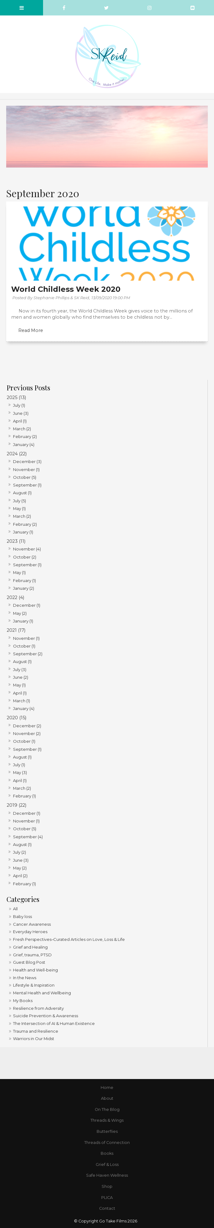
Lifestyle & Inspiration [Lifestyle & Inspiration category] (34, 985)
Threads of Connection (107, 1142)
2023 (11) (16, 541)
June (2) (20, 677)
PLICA (107, 1197)
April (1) (20, 421)
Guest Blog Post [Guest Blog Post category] (29, 962)
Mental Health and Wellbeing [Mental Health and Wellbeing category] (42, 992)
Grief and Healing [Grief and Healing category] (30, 947)
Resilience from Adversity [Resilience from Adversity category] (38, 1008)
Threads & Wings (107, 1120)
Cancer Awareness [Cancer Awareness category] (32, 924)
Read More (30, 330)
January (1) (23, 531)
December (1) (26, 605)
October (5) (24, 477)
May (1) (19, 508)
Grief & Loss (107, 1164)
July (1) (19, 405)
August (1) (22, 492)
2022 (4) (15, 597)
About (107, 1098)
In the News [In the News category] (24, 977)
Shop (107, 1186)
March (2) (22, 428)
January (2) (23, 588)
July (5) (19, 500)
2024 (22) (17, 454)
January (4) (23, 444)
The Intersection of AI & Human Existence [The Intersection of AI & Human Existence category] (54, 1023)
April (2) (20, 875)
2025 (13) (16, 397)
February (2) (25, 436)
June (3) (20, 413)
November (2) (27, 733)
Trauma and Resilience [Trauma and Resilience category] (35, 1031)
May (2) (20, 613)
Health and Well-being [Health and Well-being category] (35, 969)
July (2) (19, 852)
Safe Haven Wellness (107, 1175)
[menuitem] (107, 1087)
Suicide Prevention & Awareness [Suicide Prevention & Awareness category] (45, 1015)
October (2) (24, 557)
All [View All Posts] (15, 908)
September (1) (27, 484)
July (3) (19, 669)
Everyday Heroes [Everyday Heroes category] (30, 931)
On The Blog (107, 1109)
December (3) (27, 461)
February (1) (24, 580)
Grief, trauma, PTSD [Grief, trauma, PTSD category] (32, 954)
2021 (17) (16, 630)
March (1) (21, 700)
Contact (107, 1208)
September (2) (27, 653)
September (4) (28, 836)
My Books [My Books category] (23, 1000)
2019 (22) (16, 805)
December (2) (27, 725)
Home (107, 1087)
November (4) (27, 548)
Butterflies (107, 1131)
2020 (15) (16, 717)
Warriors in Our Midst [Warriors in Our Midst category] (33, 1038)
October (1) (24, 646)
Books (107, 1153)
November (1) (26, 469)
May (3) (20, 772)
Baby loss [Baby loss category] (22, 916)
